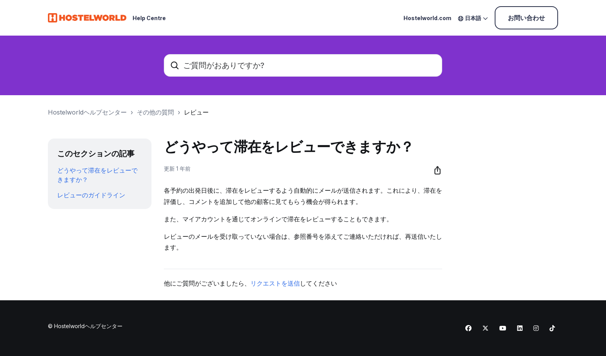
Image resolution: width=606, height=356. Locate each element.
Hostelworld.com (427, 18)
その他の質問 (155, 112)
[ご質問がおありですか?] (303, 65)
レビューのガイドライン (91, 195)
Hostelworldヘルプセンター (87, 112)
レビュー (196, 112)
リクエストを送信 (275, 283)
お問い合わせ (526, 18)
